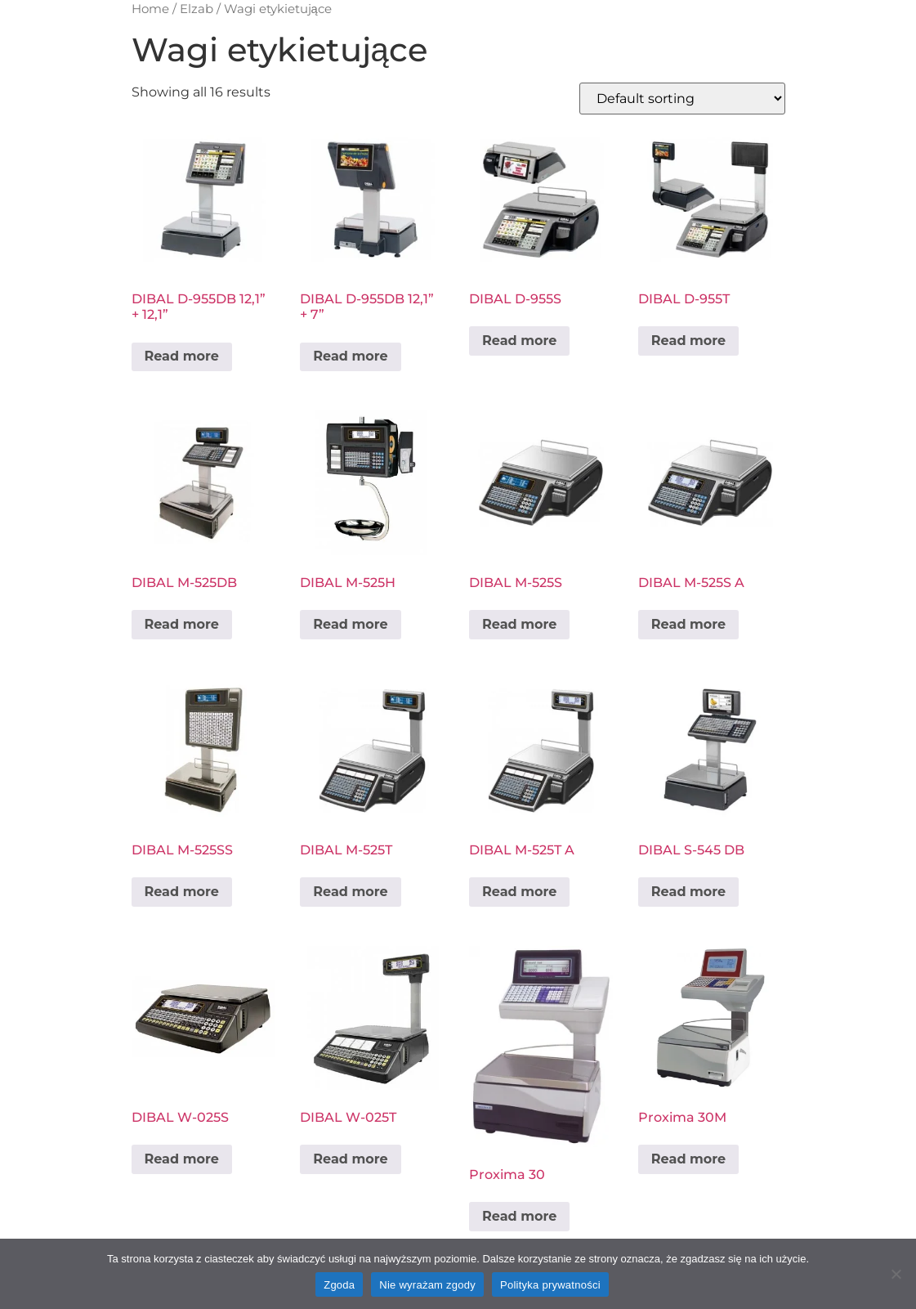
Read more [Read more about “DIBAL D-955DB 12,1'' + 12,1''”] (182, 356)
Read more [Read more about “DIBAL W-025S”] (182, 1159)
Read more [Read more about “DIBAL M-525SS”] (182, 891)
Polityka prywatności (550, 1285)
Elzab (196, 9)
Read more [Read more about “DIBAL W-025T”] (350, 1159)
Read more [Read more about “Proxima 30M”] (688, 1159)
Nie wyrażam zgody (427, 1285)
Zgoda (339, 1285)
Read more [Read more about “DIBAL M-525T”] (350, 891)
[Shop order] (682, 98)
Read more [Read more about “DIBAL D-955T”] (688, 340)
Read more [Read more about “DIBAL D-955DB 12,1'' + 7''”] (350, 356)
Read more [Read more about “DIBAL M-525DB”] (182, 624)
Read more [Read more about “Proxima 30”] (519, 1216)
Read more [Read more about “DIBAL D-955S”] (519, 340)
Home (150, 9)
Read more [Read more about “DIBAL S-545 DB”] (688, 891)
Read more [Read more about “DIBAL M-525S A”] (688, 624)
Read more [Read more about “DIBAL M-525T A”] (519, 891)
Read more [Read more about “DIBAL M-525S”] (519, 624)
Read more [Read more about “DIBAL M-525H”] (350, 624)
